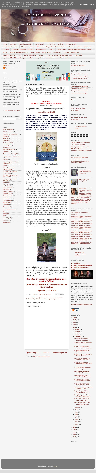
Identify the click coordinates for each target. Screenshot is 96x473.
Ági (6, 68)
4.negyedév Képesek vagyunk (79, 93)
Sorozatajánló (64, 58)
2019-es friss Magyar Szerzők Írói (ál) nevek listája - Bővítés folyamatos (81, 220)
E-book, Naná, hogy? (30, 55)
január (76, 424)
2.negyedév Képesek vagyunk (79, 88)
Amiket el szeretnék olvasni (10, 47)
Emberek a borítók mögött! (71, 52)
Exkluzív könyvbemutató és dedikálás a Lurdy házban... (82, 372)
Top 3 (31, 58)
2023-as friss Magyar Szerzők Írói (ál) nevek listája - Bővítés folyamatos (81, 235)
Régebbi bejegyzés (59, 353)
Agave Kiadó (34, 297)
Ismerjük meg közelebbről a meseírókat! (79, 49)
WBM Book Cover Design (78, 108)
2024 (74, 322)
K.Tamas (7, 65)
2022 (74, 327)
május (76, 414)
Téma (19, 55)
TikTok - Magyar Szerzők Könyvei (80, 142)
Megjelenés (55, 299)
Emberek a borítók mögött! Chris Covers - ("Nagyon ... (83, 355)
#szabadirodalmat (8, 129)
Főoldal (5, 44)
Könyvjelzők (78, 55)
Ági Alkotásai (74, 119)
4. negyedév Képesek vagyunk (79, 78)
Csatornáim (13, 44)
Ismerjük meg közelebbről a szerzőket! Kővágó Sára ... (82, 395)
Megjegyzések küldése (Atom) (41, 356)
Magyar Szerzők (39, 44)
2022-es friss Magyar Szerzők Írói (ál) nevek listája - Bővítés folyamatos (81, 231)
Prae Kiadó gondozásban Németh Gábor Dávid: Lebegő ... (83, 363)
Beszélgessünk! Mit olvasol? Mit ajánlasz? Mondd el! (80, 162)
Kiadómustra (70, 47)
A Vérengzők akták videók (78, 65)
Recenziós (6, 204)
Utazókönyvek (7, 218)
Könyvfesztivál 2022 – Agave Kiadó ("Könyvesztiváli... (82, 403)
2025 (74, 320)
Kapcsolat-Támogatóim (25, 44)
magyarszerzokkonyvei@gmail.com (81, 304)
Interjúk (5, 52)
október (77, 334)
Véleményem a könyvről (27, 47)
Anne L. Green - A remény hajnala (84, 180)
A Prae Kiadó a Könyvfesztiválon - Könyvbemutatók (83, 343)
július (76, 409)
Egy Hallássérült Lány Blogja (12, 110)
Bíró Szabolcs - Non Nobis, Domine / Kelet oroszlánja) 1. (85, 171)
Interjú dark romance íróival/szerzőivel (47, 58)
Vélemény (6, 220)
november (78, 331)
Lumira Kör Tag (51, 44)
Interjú (5, 165)
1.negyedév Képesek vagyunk (79, 74)
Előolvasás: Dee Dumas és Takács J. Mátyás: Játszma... (83, 380)
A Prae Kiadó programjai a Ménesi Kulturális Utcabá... (82, 383)
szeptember (78, 336)
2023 (74, 324)
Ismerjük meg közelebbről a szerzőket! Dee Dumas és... (82, 376)
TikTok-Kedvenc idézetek (78, 144)
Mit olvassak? (57, 52)
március (77, 419)
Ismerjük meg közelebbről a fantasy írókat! (60, 55)
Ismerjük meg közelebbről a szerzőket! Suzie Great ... (82, 358)
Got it (92, 5)
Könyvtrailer (49, 47)
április (76, 417)
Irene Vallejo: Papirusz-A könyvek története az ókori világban (47, 286)
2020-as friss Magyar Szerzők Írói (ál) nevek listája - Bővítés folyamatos (81, 224)
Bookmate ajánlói (41, 49)
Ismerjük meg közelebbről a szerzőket (22, 49)
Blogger (56, 466)
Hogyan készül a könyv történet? (12, 156)
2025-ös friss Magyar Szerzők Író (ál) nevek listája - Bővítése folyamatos (81, 242)
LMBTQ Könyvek (8, 191)
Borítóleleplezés (60, 47)
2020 (74, 429)
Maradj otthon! (46, 52)
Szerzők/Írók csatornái (9, 55)
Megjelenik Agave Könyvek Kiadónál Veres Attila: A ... (82, 391)
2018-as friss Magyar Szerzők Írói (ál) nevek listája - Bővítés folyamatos (81, 217)
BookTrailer (6, 49)
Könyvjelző (6, 189)
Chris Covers (74, 110)
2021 (74, 427)
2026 (74, 317)
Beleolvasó (87, 47)
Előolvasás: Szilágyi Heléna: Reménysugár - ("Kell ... (82, 399)
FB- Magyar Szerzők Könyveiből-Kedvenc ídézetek (80, 147)
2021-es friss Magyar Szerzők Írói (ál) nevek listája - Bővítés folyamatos (81, 228)
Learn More (84, 5)
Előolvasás (40, 47)
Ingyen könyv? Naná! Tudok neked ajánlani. (15, 58)
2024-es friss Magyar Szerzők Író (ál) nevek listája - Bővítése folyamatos (81, 239)
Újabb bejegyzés (32, 353)
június (76, 412)
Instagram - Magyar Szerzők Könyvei (81, 150)
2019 (74, 432)
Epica (72, 100)
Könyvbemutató (61, 49)
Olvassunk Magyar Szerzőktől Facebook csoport (79, 158)
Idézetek (79, 47)
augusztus (78, 407)
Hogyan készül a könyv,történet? (19, 52)
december (78, 329)
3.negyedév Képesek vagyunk (79, 76)
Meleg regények (35, 52)
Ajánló (53, 297)
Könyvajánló (6, 185)
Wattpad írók (42, 55)
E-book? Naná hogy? (9, 149)
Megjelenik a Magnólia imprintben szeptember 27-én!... (83, 387)
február (77, 421)
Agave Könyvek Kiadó (46, 112)
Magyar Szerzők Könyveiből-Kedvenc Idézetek (80, 254)
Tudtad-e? (51, 49)
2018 (74, 434)
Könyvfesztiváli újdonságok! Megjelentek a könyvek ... (82, 351)
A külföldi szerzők (71, 44)
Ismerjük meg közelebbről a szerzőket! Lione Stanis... (82, 339)
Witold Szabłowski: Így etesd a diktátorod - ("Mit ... (82, 368)
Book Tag (60, 44)
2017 (74, 437)
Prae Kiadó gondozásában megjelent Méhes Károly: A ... (83, 347)
